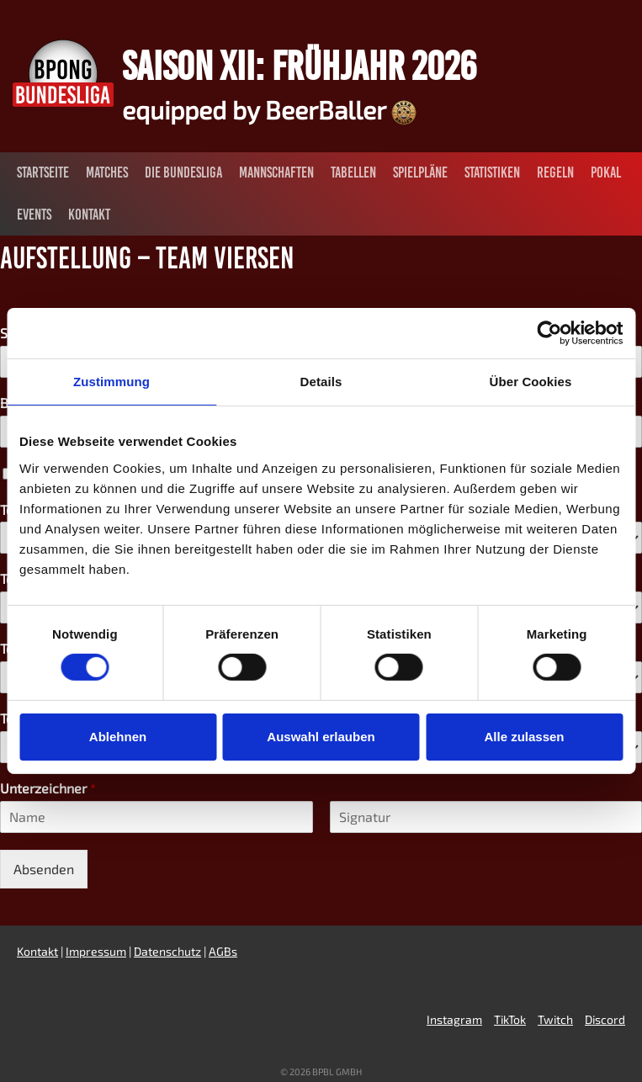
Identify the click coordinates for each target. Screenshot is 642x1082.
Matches (107, 172)
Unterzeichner (48, 788)
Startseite (43, 172)
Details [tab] (321, 381)
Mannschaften (276, 172)
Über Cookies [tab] (531, 381)
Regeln (555, 172)
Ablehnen (117, 736)
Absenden (43, 869)
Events (34, 214)
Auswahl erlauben (320, 736)
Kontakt (89, 214)
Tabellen (353, 172)
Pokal (606, 172)
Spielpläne (420, 172)
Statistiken (492, 172)
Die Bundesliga (183, 172)
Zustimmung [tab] (111, 381)
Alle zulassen (524, 736)
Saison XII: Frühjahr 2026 (299, 65)
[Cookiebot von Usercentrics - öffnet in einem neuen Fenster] (549, 333)
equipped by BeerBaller (269, 109)
